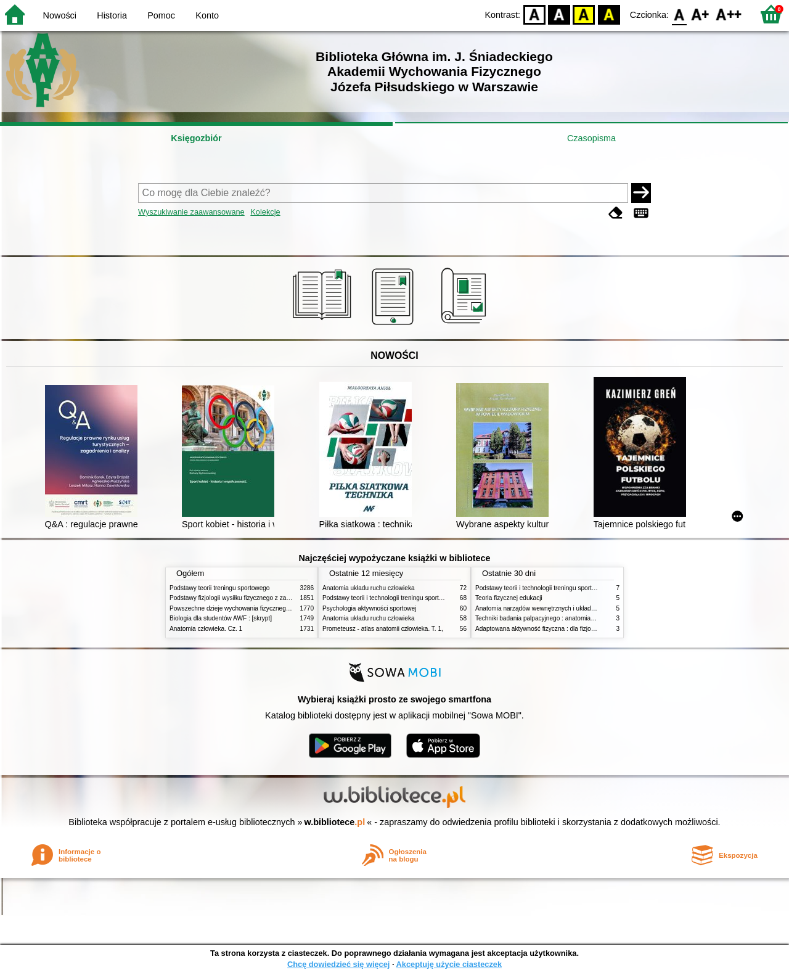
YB (584, 14)
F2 (729, 14)
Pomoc (161, 15)
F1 (700, 14)
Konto (207, 15)
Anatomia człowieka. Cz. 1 (206, 628)
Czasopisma (591, 138)
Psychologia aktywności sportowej (369, 608)
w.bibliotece (335, 822)
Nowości (59, 15)
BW (559, 14)
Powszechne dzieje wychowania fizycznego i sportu (240, 608)
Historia (112, 15)
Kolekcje (265, 211)
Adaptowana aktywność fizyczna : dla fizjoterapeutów (548, 628)
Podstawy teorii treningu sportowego (219, 588)
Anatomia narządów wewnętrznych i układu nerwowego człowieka (565, 608)
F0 (679, 14)
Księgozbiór (196, 138)
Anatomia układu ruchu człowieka (368, 588)
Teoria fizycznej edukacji (508, 597)
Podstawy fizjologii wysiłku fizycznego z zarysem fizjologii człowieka (263, 597)
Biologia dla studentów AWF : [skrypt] (221, 618)
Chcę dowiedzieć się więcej (338, 964)
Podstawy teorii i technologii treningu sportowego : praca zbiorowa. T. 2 (420, 597)
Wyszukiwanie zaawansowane (191, 211)
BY (608, 14)
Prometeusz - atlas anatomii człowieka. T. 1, (382, 628)
